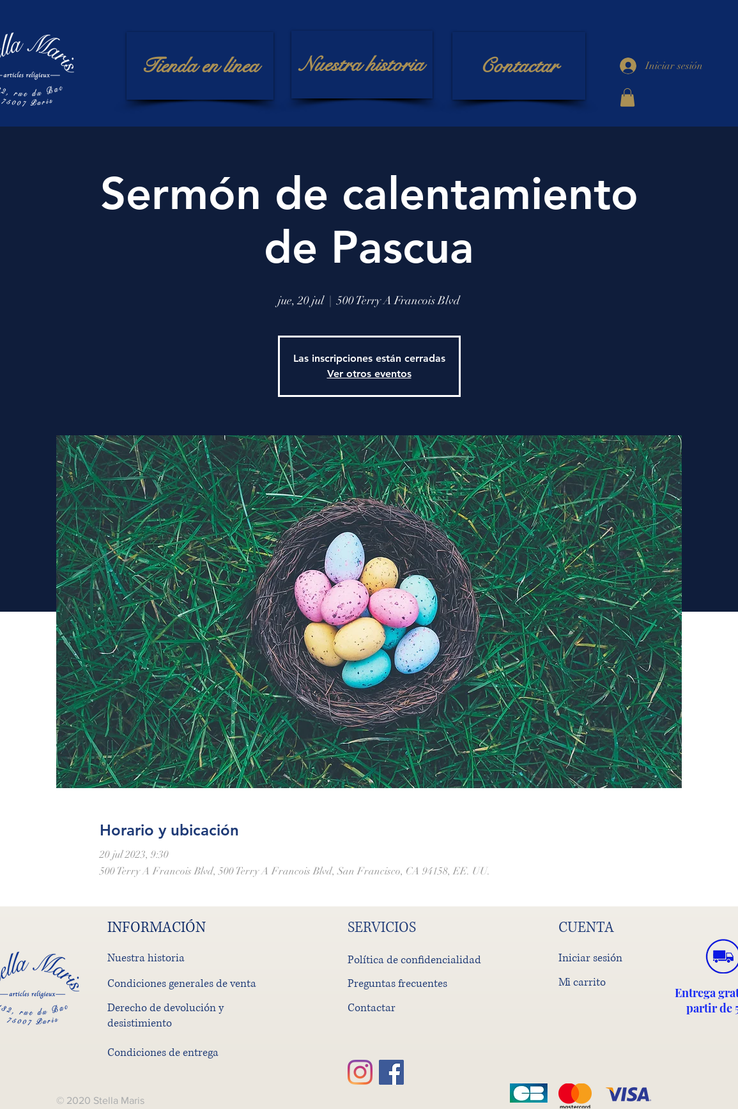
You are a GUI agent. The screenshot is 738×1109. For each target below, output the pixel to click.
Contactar (372, 1007)
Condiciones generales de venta (181, 983)
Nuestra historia (146, 957)
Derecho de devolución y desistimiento (165, 1015)
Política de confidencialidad (414, 959)
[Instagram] (360, 1072)
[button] (627, 97)
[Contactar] (518, 66)
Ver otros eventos (369, 374)
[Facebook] (391, 1072)
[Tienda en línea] (200, 66)
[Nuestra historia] (362, 64)
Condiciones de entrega (163, 1052)
